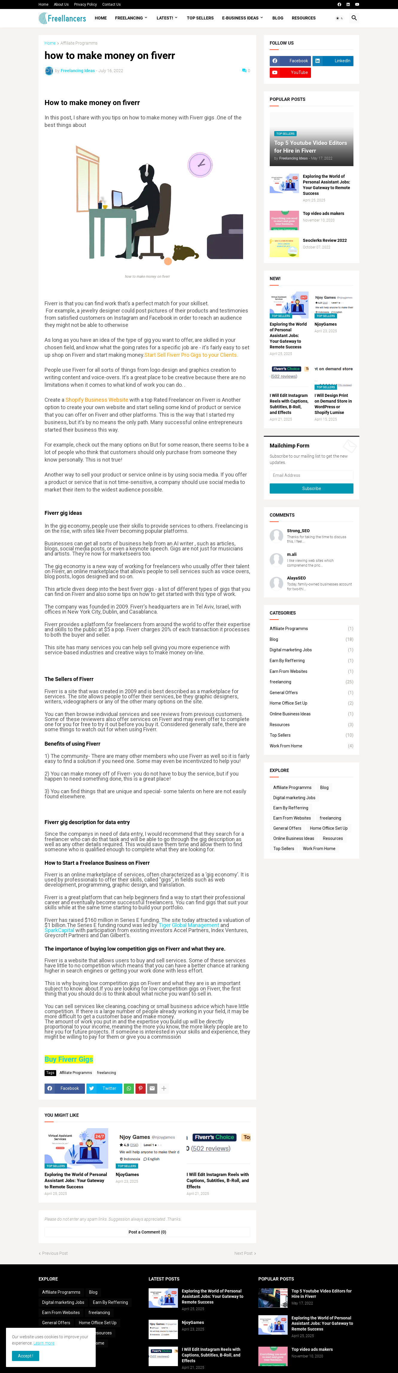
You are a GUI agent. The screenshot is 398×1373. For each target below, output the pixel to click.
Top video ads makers (323, 213)
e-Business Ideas (240, 18)
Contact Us (111, 4)
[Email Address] (311, 475)
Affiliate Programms (78, 43)
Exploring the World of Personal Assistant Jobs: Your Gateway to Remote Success (76, 1181)
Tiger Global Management (188, 925)
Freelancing (129, 18)
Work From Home (311, 746)
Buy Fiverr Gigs (69, 1059)
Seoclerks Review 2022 (325, 240)
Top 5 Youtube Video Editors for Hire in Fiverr (322, 1294)
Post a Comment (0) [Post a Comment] (147, 1232)
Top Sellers (200, 18)
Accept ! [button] (25, 1356)
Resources (304, 18)
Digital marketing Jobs (311, 650)
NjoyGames (127, 1174)
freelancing (106, 1073)
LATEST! (165, 18)
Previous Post (55, 1253)
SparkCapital (59, 930)
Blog (277, 18)
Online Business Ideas (311, 714)
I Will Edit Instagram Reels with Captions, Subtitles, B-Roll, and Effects (218, 1181)
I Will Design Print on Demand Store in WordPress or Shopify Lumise (333, 404)
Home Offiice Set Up (311, 703)
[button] (340, 18)
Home (43, 4)
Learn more (43, 1343)
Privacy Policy (85, 4)
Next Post (243, 1253)
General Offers (311, 693)
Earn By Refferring (311, 661)
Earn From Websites (311, 672)
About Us (61, 4)
